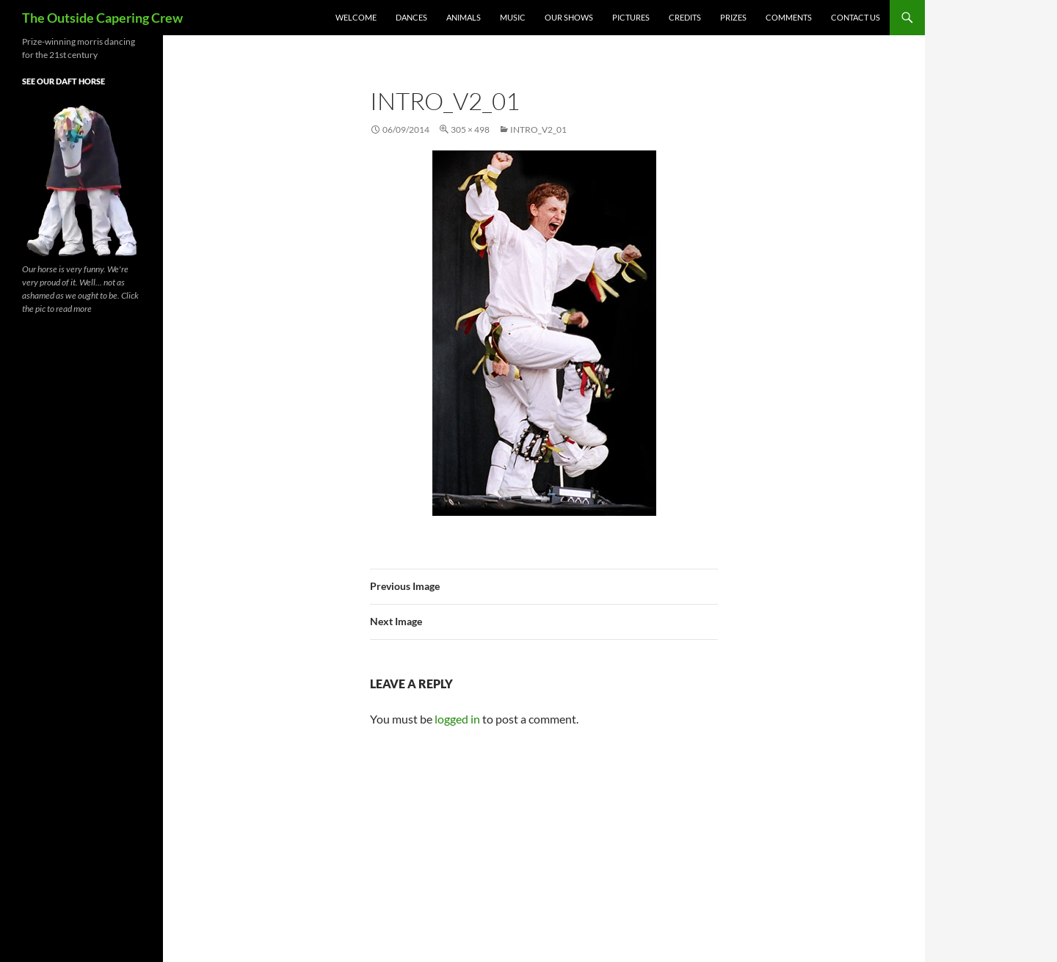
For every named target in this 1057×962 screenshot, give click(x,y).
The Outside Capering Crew (102, 18)
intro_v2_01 (538, 129)
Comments (789, 17)
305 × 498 (470, 129)
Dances (411, 17)
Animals (463, 17)
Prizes (733, 17)
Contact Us (855, 17)
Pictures (631, 17)
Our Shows (569, 17)
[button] (544, 333)
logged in (457, 719)
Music (513, 17)
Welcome (356, 17)
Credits (685, 17)
